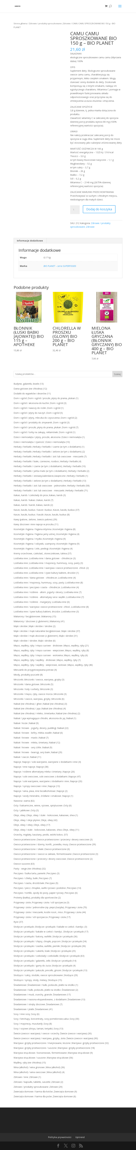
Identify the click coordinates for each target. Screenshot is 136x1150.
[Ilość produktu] (75, 209)
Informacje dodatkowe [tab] (30, 240)
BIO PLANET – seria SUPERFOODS (60, 265)
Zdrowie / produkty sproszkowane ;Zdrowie (50, 23)
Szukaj (117, 374)
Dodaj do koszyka (99, 209)
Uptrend (80, 1137)
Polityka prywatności (59, 1137)
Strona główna (20, 23)
